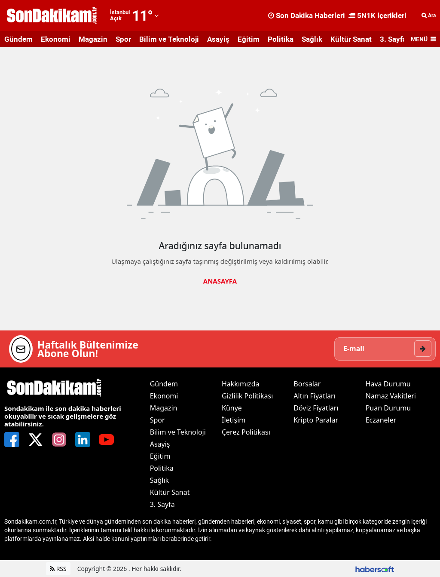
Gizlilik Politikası (247, 396)
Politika (280, 39)
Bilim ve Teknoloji (169, 39)
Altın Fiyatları (314, 396)
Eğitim (249, 39)
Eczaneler (381, 420)
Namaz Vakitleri (391, 396)
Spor (123, 39)
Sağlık (312, 39)
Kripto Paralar (315, 420)
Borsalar (307, 384)
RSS (58, 569)
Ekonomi (55, 39)
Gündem (18, 39)
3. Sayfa (393, 39)
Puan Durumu (388, 408)
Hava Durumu (388, 384)
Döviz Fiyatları (315, 408)
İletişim (233, 420)
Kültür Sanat (351, 39)
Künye (232, 408)
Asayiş (218, 39)
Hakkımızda (240, 384)
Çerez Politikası (246, 432)
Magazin (93, 39)
